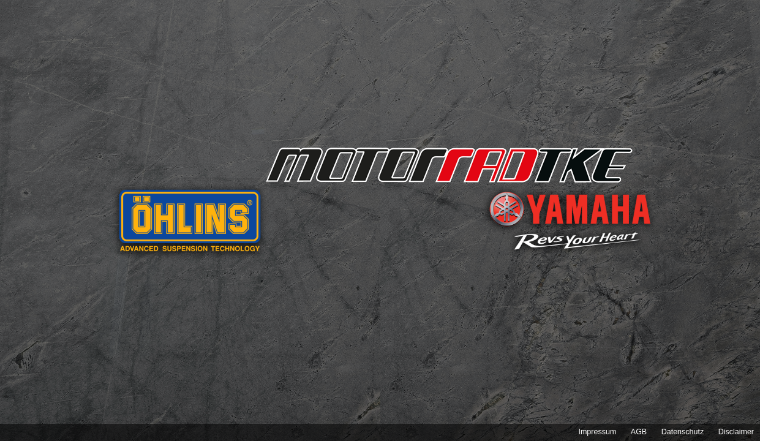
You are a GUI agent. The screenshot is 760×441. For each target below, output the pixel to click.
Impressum (597, 432)
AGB (639, 432)
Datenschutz (682, 432)
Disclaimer (736, 432)
